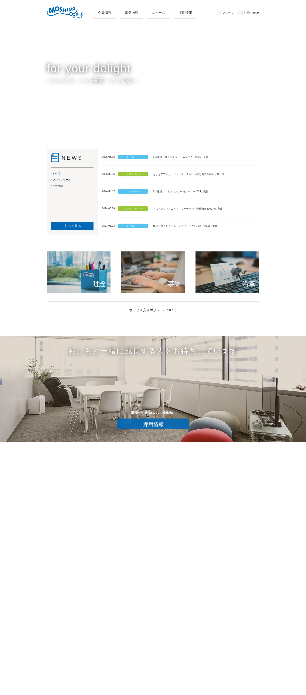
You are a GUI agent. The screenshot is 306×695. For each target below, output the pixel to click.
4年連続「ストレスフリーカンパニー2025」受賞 (180, 157)
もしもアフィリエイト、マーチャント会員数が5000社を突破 (187, 208)
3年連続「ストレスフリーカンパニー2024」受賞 (180, 191)
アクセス (225, 12)
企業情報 (105, 12)
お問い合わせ (248, 12)
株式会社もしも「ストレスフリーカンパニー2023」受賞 (185, 225)
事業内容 (131, 12)
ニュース (158, 12)
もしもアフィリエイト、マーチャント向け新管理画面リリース (188, 174)
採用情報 (185, 12)
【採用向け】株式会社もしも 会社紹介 (151, 412)
